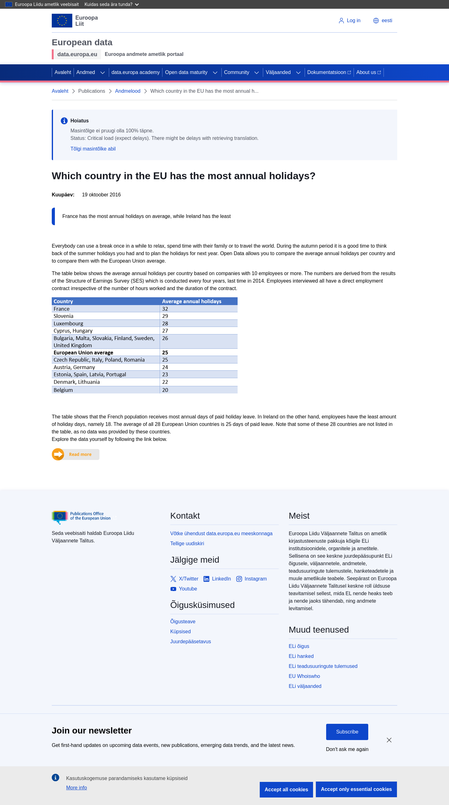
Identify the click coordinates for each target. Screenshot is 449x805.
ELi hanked (301, 656)
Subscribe (347, 731)
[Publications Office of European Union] (106, 518)
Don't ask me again (347, 749)
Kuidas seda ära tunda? (111, 4)
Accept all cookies (286, 789)
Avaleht (63, 72)
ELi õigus (299, 646)
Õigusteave (183, 621)
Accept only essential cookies (356, 789)
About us (368, 72)
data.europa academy (136, 72)
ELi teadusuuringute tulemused (323, 666)
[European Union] (75, 20)
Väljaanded (278, 72)
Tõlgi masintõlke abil (93, 148)
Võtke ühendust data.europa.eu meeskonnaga (221, 533)
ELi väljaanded (305, 686)
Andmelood (127, 91)
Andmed (85, 72)
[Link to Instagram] (251, 579)
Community (236, 72)
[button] (382, 20)
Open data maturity (186, 72)
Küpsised (180, 631)
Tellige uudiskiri (187, 543)
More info (76, 787)
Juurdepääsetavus (190, 641)
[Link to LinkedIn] (217, 579)
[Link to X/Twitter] (184, 579)
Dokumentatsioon (329, 72)
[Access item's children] (102, 72)
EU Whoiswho (304, 676)
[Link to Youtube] (183, 589)
